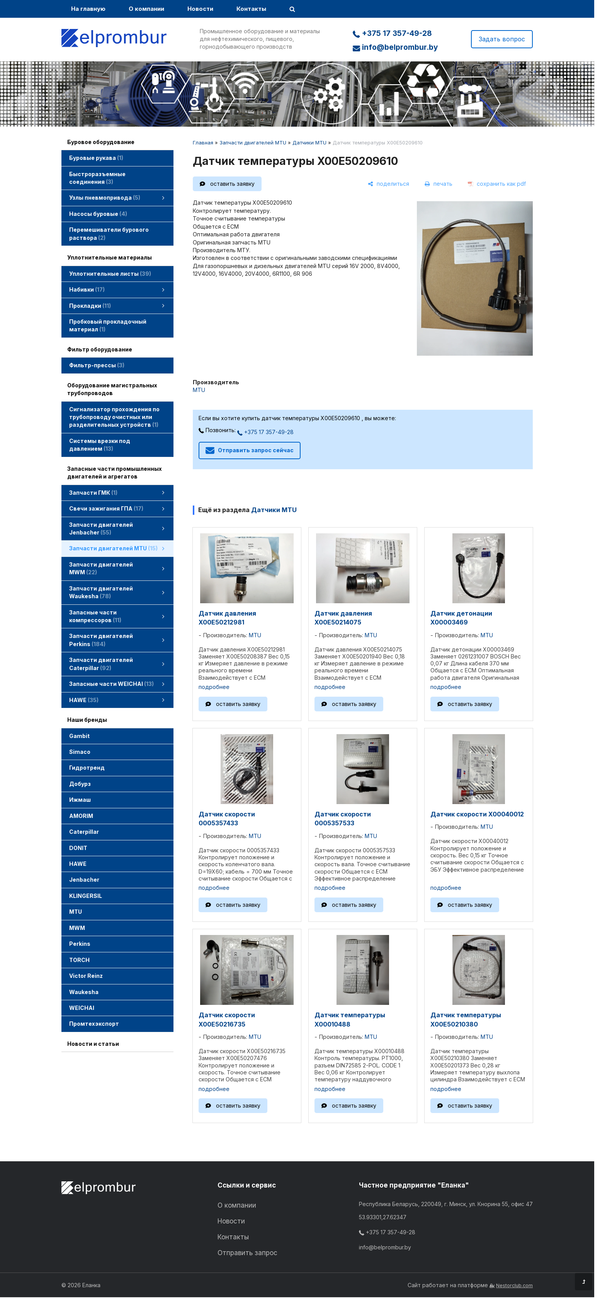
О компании (146, 8)
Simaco (79, 751)
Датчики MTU (309, 142)
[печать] (438, 183)
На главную (88, 8)
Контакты (251, 8)
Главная (203, 142)
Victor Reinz (86, 975)
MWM (77, 928)
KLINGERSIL (85, 895)
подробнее (214, 687)
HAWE (78, 863)
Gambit (79, 736)
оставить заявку (232, 183)
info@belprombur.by (395, 47)
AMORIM (81, 816)
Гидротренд (87, 767)
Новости (200, 8)
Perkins (79, 943)
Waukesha (84, 992)
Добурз (80, 783)
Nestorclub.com (514, 1285)
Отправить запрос (247, 1253)
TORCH (79, 960)
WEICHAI (81, 1007)
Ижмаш (80, 799)
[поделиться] (388, 183)
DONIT (78, 848)
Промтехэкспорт (94, 1023)
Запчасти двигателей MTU (252, 142)
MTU (75, 911)
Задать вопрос (502, 39)
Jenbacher (84, 879)
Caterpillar (84, 831)
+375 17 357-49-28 (392, 33)
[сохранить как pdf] (497, 183)
